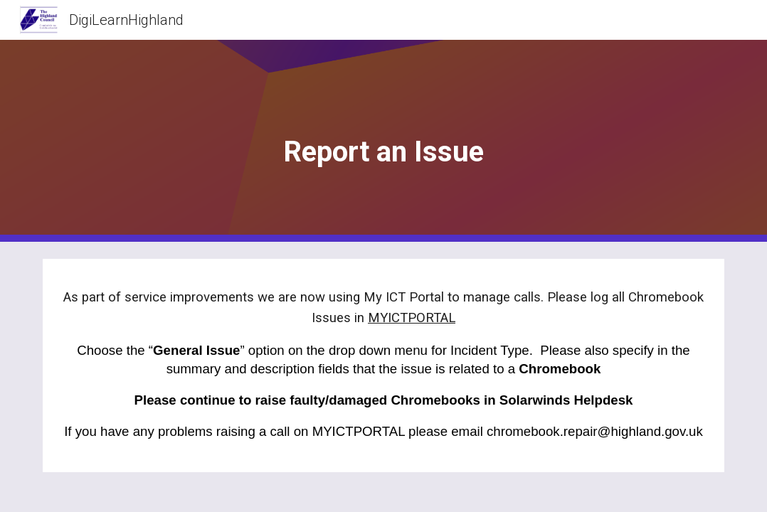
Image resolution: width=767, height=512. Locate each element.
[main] (383, 141)
